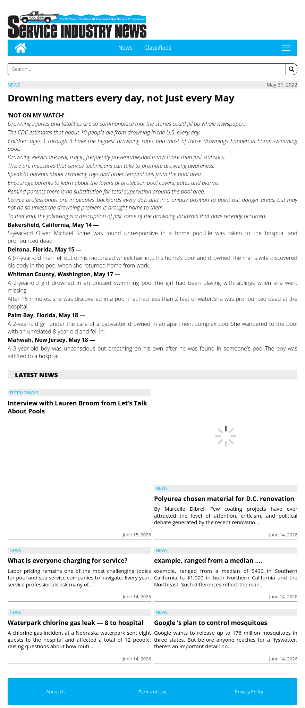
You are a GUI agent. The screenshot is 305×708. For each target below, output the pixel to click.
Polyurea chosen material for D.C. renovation (224, 498)
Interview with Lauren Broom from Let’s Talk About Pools (77, 407)
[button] (291, 69)
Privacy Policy (249, 692)
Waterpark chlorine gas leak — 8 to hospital (75, 622)
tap (286, 48)
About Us (56, 692)
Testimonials (23, 393)
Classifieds (157, 47)
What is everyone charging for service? (67, 560)
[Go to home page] (21, 48)
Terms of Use (153, 692)
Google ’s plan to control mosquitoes (210, 622)
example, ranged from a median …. (208, 560)
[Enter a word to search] (147, 69)
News (125, 47)
